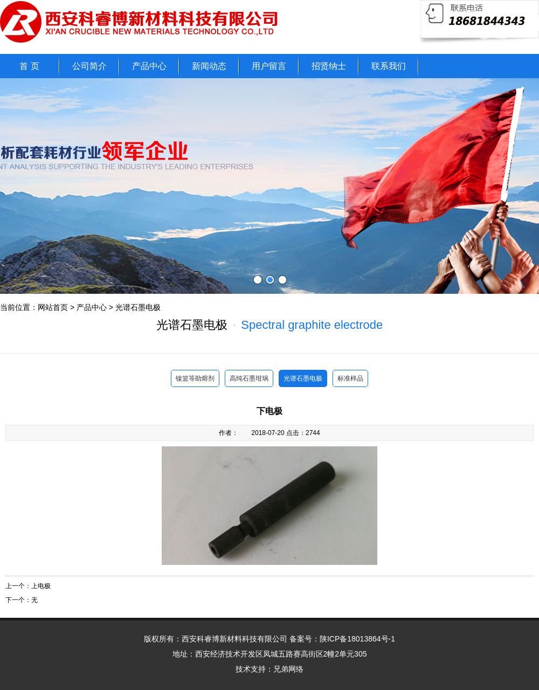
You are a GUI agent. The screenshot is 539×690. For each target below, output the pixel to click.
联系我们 (388, 66)
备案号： (342, 638)
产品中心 (149, 66)
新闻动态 (209, 66)
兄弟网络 (288, 669)
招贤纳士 (329, 66)
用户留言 (269, 66)
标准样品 (350, 378)
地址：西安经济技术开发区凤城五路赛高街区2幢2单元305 (269, 654)
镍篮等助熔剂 (195, 378)
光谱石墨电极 (138, 307)
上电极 (41, 586)
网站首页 (53, 307)
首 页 (29, 66)
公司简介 (89, 66)
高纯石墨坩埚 (249, 378)
